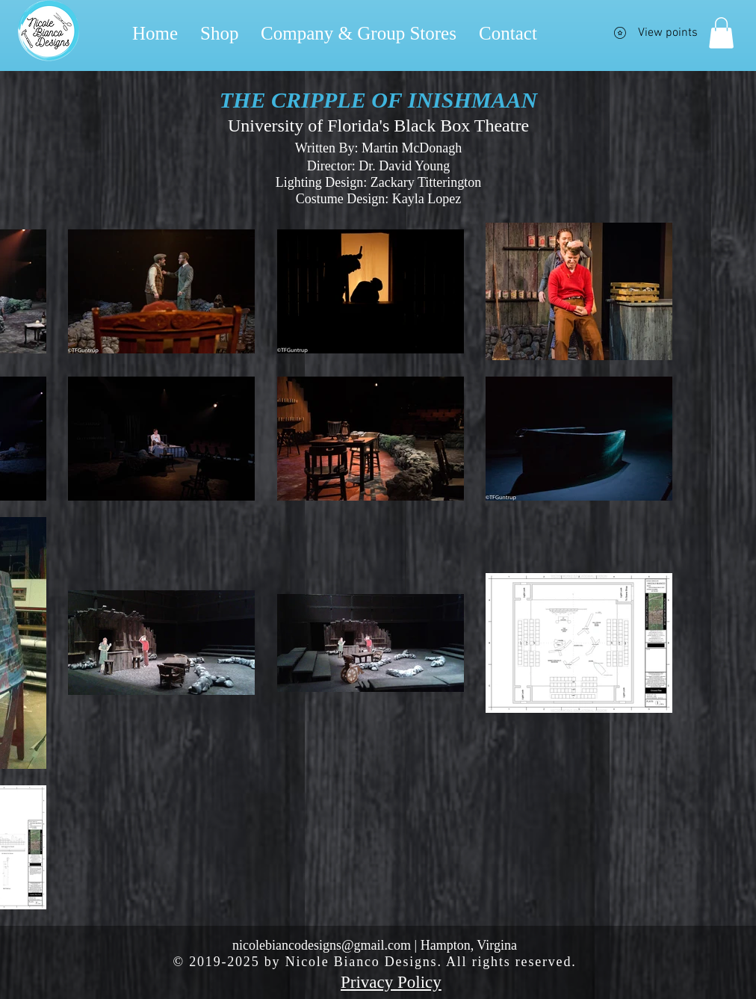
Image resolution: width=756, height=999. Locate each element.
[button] (721, 33)
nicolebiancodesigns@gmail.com (321, 945)
